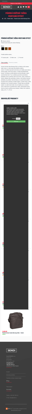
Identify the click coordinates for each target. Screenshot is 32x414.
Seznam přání (4, 57)
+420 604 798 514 (10, 364)
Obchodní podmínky (10, 375)
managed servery (23, 408)
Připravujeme (9, 386)
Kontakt (8, 372)
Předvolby (14, 118)
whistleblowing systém (16, 410)
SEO (5, 18)
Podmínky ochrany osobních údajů (13, 378)
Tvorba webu (12, 408)
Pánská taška (10, 18)
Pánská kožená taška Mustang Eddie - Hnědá (13, 333)
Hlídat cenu (13, 57)
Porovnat (20, 57)
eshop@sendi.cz (9, 363)
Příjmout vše (16, 121)
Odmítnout (18, 118)
